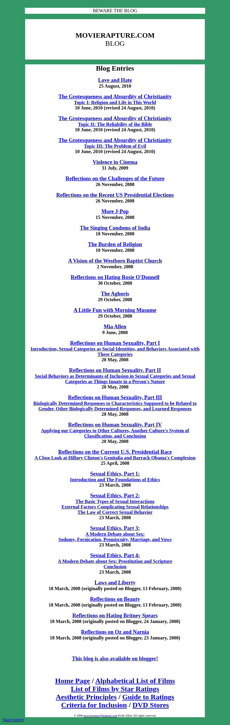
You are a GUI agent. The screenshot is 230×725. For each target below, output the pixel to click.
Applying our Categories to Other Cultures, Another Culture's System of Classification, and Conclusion (115, 430)
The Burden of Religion (115, 244)
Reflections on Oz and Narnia (115, 632)
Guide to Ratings (148, 697)
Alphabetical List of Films (135, 681)
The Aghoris (115, 294)
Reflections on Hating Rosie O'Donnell (115, 277)
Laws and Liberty (114, 583)
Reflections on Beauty (115, 599)
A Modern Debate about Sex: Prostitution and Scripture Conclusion (115, 561)
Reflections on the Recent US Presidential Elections (115, 195)
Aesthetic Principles (86, 697)
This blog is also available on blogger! (115, 659)
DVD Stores (150, 705)
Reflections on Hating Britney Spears (115, 616)
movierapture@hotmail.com (100, 715)
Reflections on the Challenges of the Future (115, 179)
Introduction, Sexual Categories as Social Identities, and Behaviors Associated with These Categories (115, 349)
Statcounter (13, 719)
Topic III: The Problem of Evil (115, 146)
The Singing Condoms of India (115, 228)
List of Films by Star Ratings (115, 689)
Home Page (72, 681)
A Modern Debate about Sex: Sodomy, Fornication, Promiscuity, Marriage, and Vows (115, 534)
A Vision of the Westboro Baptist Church (115, 261)
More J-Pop (114, 211)
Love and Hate (115, 80)
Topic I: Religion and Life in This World (115, 102)
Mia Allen (115, 327)
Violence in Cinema (115, 162)
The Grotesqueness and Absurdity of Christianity (115, 97)
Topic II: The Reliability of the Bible (115, 124)
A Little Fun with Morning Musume (115, 310)
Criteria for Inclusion (94, 705)
